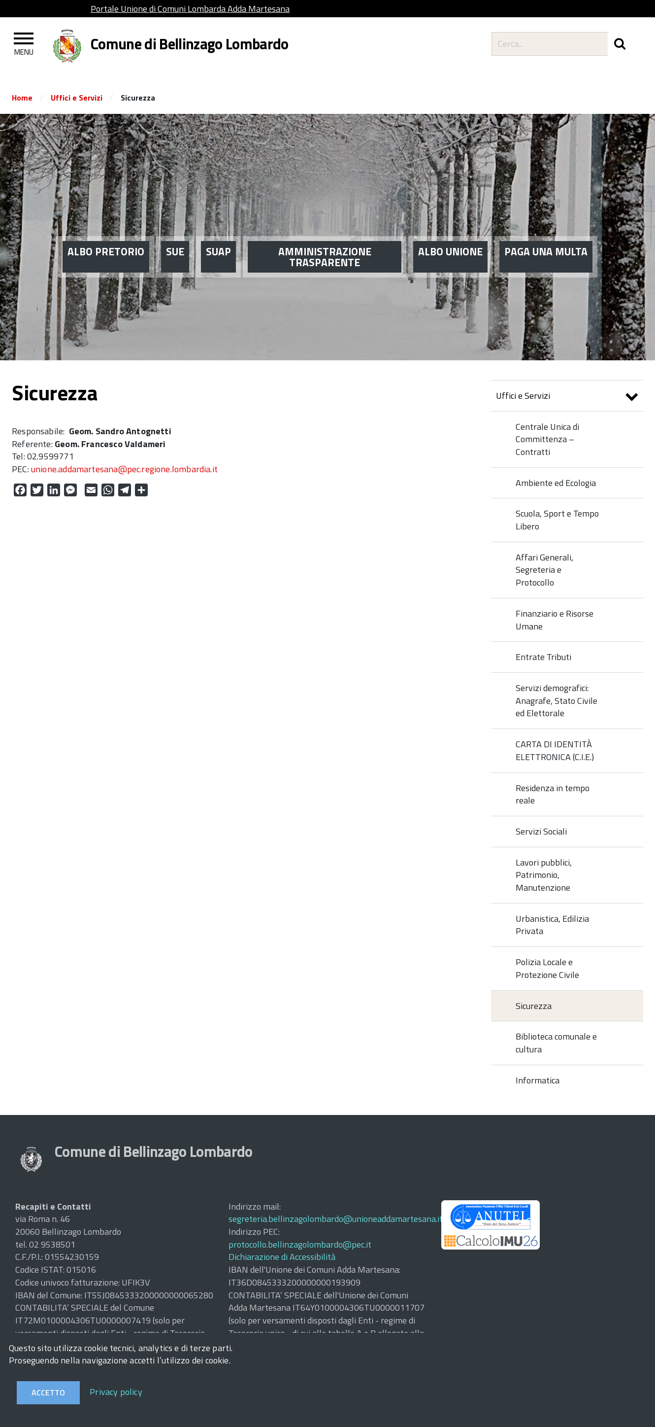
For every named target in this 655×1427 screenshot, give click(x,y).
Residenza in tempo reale (553, 794)
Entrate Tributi (543, 656)
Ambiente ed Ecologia (556, 482)
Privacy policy (116, 1391)
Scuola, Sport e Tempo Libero (557, 520)
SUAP (218, 232)
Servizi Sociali (541, 831)
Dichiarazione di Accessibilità (282, 1256)
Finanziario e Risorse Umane (554, 620)
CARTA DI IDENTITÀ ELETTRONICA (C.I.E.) (555, 750)
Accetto (48, 1392)
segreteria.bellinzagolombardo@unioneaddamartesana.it (336, 1218)
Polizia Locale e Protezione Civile (547, 968)
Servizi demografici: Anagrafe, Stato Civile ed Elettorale (556, 700)
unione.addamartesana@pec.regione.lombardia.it (124, 469)
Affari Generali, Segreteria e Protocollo (544, 570)
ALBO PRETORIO (105, 232)
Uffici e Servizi (76, 98)
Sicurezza (534, 1005)
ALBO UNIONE (450, 232)
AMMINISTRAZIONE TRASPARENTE (324, 237)
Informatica (537, 1080)
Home (22, 98)
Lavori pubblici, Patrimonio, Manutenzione (544, 875)
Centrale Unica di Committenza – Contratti (547, 439)
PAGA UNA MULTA (546, 232)
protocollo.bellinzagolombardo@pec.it (300, 1244)
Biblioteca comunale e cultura (556, 1043)
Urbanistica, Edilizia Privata (552, 925)
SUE (175, 232)
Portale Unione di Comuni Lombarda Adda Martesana (190, 8)
